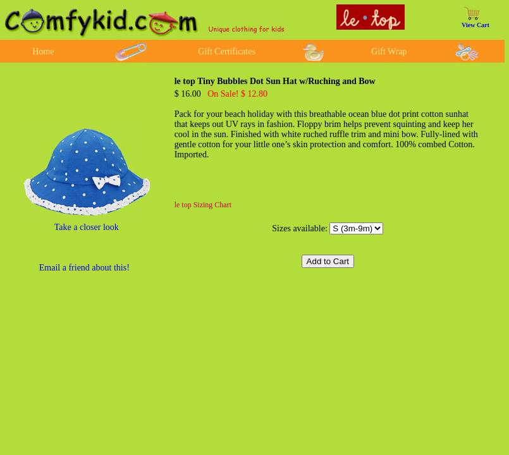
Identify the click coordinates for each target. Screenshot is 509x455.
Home (43, 51)
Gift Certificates (226, 51)
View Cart (475, 24)
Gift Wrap (389, 51)
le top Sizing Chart (203, 204)
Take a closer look (86, 227)
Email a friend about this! (84, 267)
